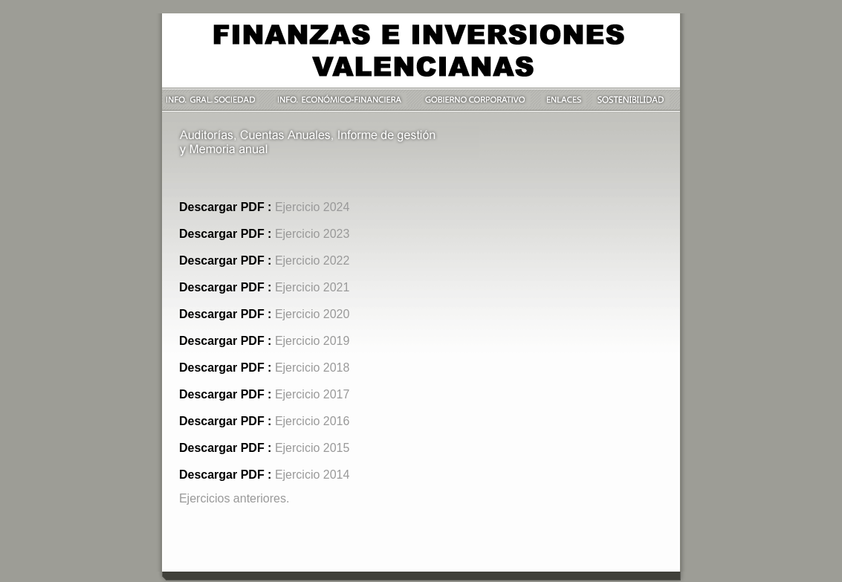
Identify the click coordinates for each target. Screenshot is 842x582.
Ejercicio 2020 (312, 314)
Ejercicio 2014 (312, 474)
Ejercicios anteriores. (234, 498)
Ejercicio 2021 (312, 287)
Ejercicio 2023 (312, 233)
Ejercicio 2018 (312, 367)
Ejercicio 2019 (312, 340)
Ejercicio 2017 (312, 394)
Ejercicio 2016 (312, 421)
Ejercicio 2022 (312, 260)
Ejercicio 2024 (312, 207)
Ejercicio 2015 (312, 448)
